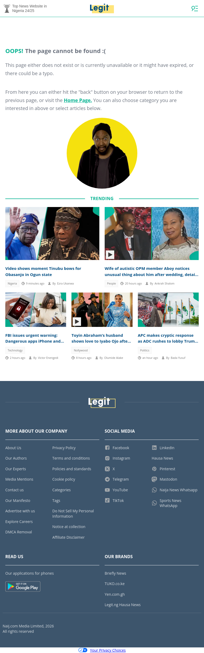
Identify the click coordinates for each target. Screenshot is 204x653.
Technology (15, 350)
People (111, 283)
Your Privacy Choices (102, 650)
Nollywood (81, 350)
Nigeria (12, 283)
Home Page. (78, 100)
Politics (144, 350)
